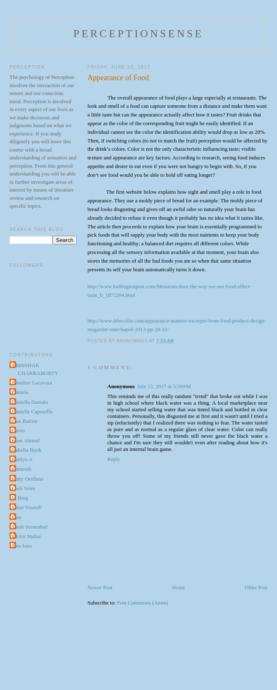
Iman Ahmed (26, 440)
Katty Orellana (27, 479)
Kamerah (21, 469)
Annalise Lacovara (32, 382)
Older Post (256, 587)
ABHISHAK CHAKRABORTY (35, 369)
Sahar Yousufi (27, 507)
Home (178, 587)
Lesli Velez (24, 488)
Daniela (20, 392)
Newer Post (100, 587)
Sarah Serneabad (30, 527)
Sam (16, 517)
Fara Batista (24, 421)
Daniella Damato (30, 402)
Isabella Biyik (27, 450)
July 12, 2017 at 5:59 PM (164, 386)
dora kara (22, 546)
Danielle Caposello (32, 411)
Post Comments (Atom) (142, 603)
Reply (113, 459)
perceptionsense (139, 34)
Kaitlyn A (22, 459)
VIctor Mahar (26, 536)
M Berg (20, 498)
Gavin (18, 430)
